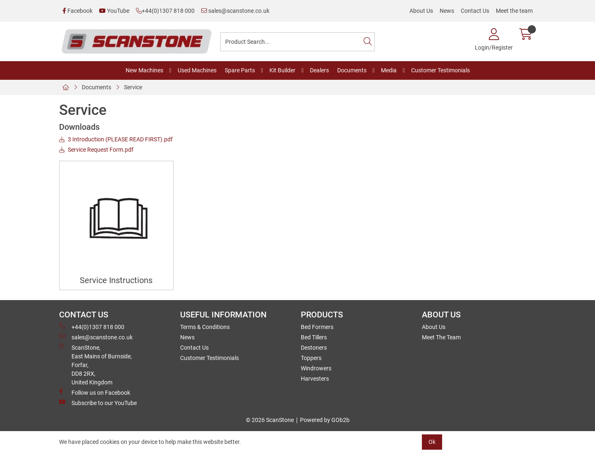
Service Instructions (116, 280)
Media (389, 70)
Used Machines (197, 70)
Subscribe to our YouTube (98, 402)
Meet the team (514, 10)
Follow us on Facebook (94, 392)
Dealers (319, 70)
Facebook (77, 10)
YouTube (114, 10)
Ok (432, 442)
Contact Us (475, 10)
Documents (352, 70)
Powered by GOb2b (325, 420)
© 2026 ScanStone (270, 420)
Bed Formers (317, 327)
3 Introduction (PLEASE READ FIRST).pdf (116, 139)
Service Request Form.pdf (96, 149)
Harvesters (315, 378)
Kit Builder (282, 70)
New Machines (144, 70)
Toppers (311, 358)
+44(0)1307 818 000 (165, 10)
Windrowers (316, 368)
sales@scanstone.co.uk (235, 10)
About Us (421, 10)
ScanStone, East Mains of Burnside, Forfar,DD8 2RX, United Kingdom (95, 364)
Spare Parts (240, 70)
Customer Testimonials (440, 70)
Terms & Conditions (205, 327)
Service (133, 87)
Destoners (314, 347)
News (447, 10)
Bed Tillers (314, 337)
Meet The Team (441, 337)
